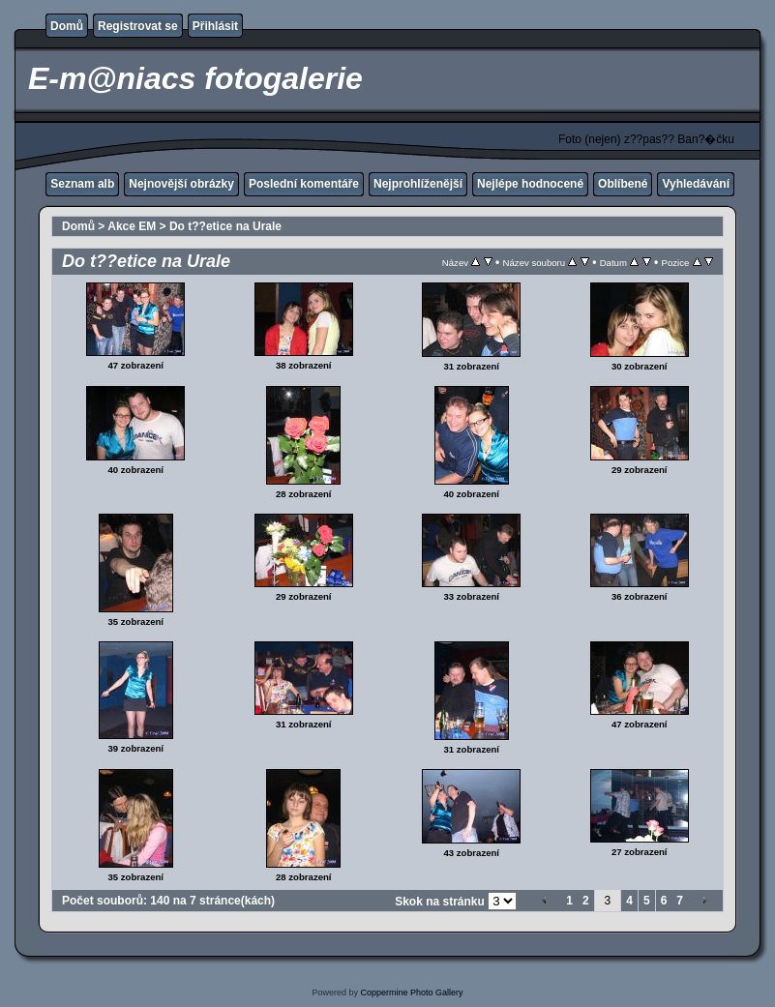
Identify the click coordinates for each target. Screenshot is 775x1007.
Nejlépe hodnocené (530, 184)
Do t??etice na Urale (225, 226)
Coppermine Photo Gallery (411, 992)
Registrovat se (138, 26)
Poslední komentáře (304, 184)
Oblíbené (622, 184)
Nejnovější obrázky (181, 184)
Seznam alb (82, 184)
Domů (66, 26)
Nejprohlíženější (417, 184)
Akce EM (131, 226)
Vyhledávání (696, 184)
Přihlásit (215, 26)
